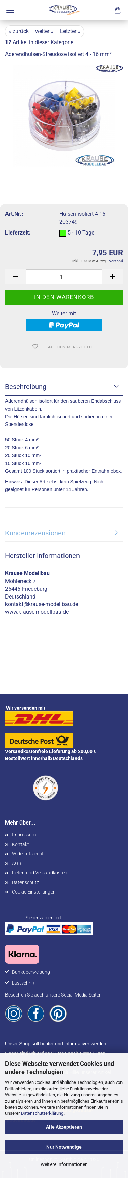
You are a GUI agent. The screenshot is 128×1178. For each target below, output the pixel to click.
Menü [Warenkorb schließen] (10, 10)
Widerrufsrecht (28, 853)
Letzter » (70, 31)
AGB (17, 863)
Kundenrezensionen (35, 533)
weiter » (44, 31)
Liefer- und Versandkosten (39, 873)
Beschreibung (25, 387)
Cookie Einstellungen (34, 892)
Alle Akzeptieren (64, 1127)
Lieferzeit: (17, 232)
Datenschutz (25, 882)
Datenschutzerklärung (42, 1113)
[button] (15, 276)
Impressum (24, 834)
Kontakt (20, 844)
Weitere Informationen (64, 1164)
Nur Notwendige (64, 1147)
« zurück (19, 31)
